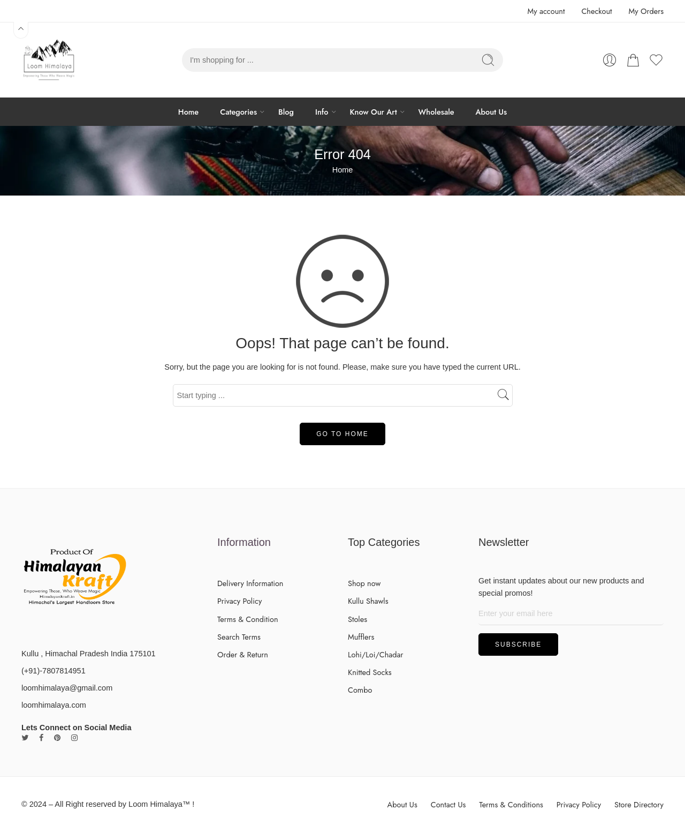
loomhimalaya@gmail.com (66, 688)
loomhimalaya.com (53, 705)
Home (188, 111)
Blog (286, 111)
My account (546, 11)
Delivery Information (250, 583)
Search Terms (239, 636)
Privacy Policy (239, 600)
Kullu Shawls (368, 600)
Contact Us (448, 804)
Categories (238, 111)
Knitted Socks (370, 672)
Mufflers (361, 636)
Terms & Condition (247, 619)
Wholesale (436, 111)
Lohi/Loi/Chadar (376, 654)
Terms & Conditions (511, 804)
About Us (491, 111)
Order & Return (242, 654)
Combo (360, 689)
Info (322, 111)
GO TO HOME (342, 434)
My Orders (646, 11)
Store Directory (639, 804)
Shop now (364, 583)
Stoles (357, 619)
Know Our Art (373, 111)
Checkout (596, 11)
